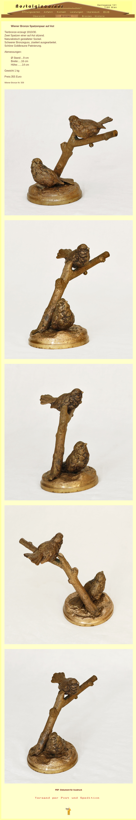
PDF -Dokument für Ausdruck (68, 790)
